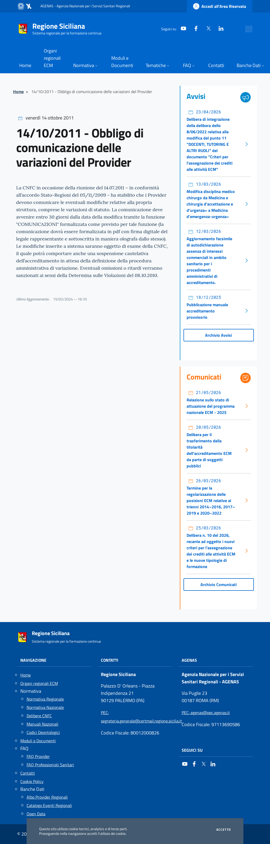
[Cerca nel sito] (246, 29)
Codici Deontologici (43, 732)
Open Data (36, 814)
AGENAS (189, 660)
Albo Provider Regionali (47, 797)
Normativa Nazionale (45, 707)
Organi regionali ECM (39, 683)
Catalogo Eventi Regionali (49, 805)
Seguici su (192, 750)
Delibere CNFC (39, 716)
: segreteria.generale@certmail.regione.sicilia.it (135, 716)
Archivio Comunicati (218, 584)
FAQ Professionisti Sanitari (50, 765)
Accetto (223, 829)
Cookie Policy (32, 781)
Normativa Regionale (45, 699)
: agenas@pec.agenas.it (206, 712)
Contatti (27, 773)
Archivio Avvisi (218, 335)
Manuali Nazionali (42, 724)
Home (18, 91)
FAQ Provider (38, 756)
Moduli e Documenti (38, 741)
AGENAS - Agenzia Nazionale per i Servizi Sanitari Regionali (85, 6)
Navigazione (33, 660)
